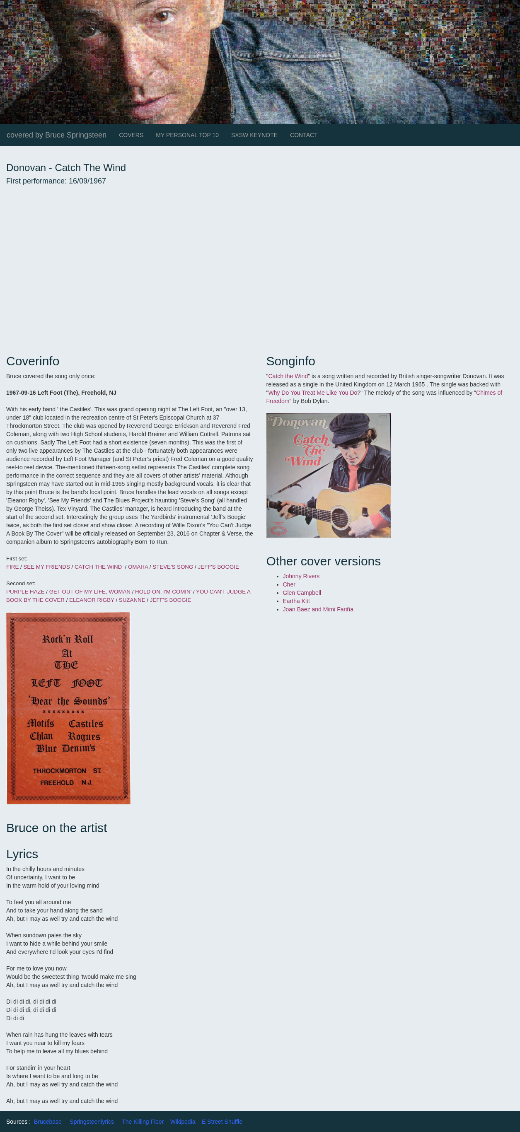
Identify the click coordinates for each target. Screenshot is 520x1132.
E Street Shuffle (222, 1121)
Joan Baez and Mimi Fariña (319, 609)
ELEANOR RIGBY (92, 600)
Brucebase (48, 1121)
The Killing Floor (143, 1121)
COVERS (131, 135)
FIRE (13, 567)
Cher (289, 584)
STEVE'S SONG (172, 567)
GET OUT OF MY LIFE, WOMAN (90, 592)
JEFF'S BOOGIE (218, 567)
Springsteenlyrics (92, 1121)
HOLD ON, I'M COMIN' (162, 592)
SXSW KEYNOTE (254, 135)
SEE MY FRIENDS (46, 567)
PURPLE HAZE (25, 592)
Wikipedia (183, 1121)
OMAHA (138, 567)
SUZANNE (132, 600)
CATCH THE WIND (99, 567)
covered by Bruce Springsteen (56, 135)
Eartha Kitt (296, 601)
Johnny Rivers (302, 576)
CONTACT (304, 135)
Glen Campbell (302, 592)
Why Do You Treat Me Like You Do (312, 392)
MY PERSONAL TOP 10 (187, 135)
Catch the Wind (288, 376)
